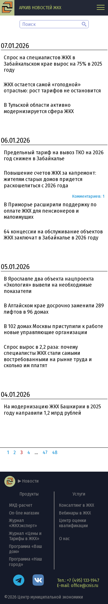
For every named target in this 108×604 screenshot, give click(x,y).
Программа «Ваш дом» (25, 549)
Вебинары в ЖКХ (75, 513)
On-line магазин (24, 513)
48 (54, 452)
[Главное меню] (101, 8)
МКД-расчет (20, 505)
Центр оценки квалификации (73, 523)
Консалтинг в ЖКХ (76, 505)
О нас (64, 538)
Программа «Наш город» (25, 561)
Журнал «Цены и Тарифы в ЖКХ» (25, 536)
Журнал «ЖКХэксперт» (23, 523)
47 (45, 452)
